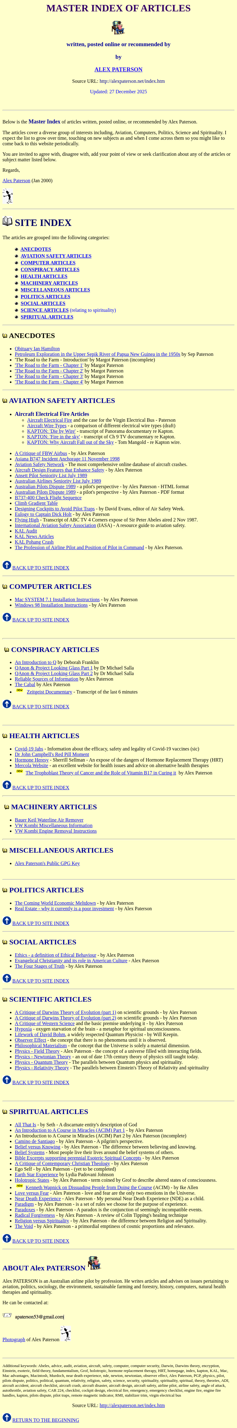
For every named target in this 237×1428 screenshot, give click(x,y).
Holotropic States (32, 1180)
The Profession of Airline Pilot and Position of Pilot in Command (79, 547)
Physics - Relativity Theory (42, 1067)
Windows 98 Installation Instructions (51, 605)
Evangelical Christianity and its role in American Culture (71, 960)
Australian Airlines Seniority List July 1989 (58, 481)
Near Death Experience (38, 1198)
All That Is (25, 1124)
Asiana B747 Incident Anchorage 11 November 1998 (67, 458)
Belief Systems (29, 1152)
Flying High (27, 519)
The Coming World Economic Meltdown (55, 903)
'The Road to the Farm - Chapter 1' (49, 365)
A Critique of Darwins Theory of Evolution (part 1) (65, 1012)
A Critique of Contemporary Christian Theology (62, 1163)
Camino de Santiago (35, 1141)
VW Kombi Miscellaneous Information (54, 825)
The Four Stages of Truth (39, 966)
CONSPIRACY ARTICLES (50, 269)
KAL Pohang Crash (34, 542)
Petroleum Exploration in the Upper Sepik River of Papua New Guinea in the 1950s (97, 354)
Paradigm (24, 1204)
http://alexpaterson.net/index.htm (132, 1405)
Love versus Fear (32, 1193)
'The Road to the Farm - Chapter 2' (49, 370)
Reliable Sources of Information (46, 679)
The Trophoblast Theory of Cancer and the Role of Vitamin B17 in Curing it (101, 772)
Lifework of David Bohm (40, 1034)
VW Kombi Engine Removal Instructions (56, 831)
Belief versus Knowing (37, 1146)
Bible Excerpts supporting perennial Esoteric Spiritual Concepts (78, 1158)
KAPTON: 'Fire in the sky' (53, 436)
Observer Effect (30, 1040)
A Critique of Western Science (45, 1023)
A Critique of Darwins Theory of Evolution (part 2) (65, 1017)
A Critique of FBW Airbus (41, 453)
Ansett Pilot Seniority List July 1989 (51, 475)
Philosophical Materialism (41, 1045)
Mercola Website (31, 765)
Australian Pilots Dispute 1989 (45, 486)
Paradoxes (25, 1209)
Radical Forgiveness (35, 1215)
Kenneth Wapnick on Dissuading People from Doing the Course (89, 1187)
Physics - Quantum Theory (41, 1062)
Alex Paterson (16, 180)
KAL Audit (26, 530)
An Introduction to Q (35, 662)
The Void (24, 1226)
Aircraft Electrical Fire (49, 420)
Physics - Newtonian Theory (43, 1056)
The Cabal (25, 684)
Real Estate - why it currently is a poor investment (64, 908)
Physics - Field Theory (37, 1051)
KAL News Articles (34, 536)
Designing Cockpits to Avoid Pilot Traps (55, 508)
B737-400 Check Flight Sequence (48, 497)
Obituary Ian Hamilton (37, 348)
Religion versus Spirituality (42, 1220)
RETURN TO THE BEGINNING (45, 1420)
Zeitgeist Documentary (49, 691)
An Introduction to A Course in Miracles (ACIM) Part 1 (70, 1130)
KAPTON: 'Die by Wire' (51, 431)
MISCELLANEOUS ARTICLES (55, 289)
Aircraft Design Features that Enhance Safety (59, 470)
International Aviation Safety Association (55, 525)
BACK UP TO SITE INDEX (40, 567)
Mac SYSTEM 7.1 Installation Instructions (57, 599)
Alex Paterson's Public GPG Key (47, 863)
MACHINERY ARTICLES (49, 283)
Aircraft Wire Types (46, 425)
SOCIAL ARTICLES (43, 303)
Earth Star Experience (36, 1174)
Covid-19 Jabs (29, 748)
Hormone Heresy (32, 759)
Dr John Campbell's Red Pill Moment (52, 754)
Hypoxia (23, 1029)
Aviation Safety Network (39, 464)
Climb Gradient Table (36, 503)
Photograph (13, 1339)
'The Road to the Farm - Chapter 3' (49, 376)
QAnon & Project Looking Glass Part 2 (54, 673)
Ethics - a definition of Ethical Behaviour (55, 955)
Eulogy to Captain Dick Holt (43, 514)
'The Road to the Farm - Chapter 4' (49, 381)
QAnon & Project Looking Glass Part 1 (54, 667)
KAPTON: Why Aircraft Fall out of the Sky (70, 442)
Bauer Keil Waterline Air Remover (49, 820)
